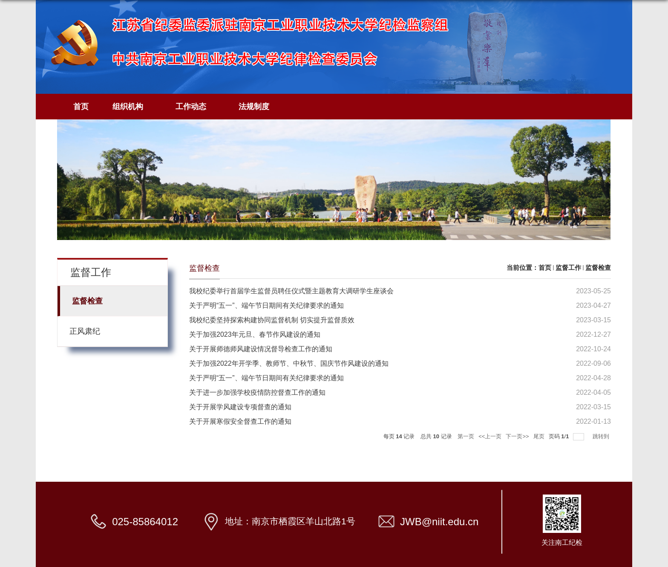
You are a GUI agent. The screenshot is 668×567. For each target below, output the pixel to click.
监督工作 (568, 267)
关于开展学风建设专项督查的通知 (240, 407)
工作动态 (195, 106)
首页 (81, 106)
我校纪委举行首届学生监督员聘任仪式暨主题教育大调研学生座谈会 (291, 291)
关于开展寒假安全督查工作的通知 (240, 421)
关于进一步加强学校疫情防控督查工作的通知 (257, 392)
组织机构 (132, 106)
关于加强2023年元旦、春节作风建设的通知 (254, 334)
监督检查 (598, 267)
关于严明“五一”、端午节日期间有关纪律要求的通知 (266, 305)
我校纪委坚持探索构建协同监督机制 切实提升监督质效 (271, 320)
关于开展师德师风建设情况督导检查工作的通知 (260, 349)
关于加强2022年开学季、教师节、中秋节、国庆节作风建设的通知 (289, 363)
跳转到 (602, 436)
